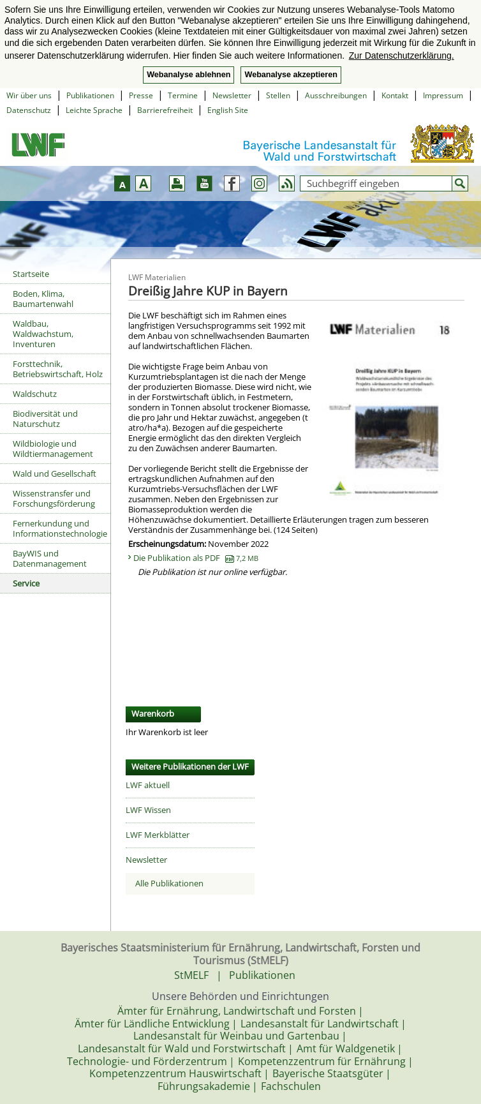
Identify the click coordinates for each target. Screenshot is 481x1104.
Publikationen (90, 95)
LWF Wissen (148, 810)
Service (26, 583)
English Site (227, 110)
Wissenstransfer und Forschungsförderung (54, 498)
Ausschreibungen (336, 95)
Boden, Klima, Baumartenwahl (43, 299)
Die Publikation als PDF (195, 557)
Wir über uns (29, 95)
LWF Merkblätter (157, 834)
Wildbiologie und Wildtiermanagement (53, 448)
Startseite (31, 274)
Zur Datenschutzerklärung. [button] (401, 55)
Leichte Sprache (94, 110)
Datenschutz (28, 110)
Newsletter (231, 95)
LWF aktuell (148, 785)
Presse (141, 95)
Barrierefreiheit (165, 110)
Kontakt (394, 95)
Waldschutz (35, 393)
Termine (183, 95)
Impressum (443, 95)
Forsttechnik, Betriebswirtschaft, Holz (58, 369)
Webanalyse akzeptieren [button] (290, 74)
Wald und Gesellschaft (54, 473)
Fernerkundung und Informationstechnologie (60, 528)
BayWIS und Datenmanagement (50, 558)
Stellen (278, 95)
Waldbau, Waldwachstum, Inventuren (43, 334)
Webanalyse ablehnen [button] (188, 74)
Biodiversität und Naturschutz (45, 418)
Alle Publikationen (169, 883)
